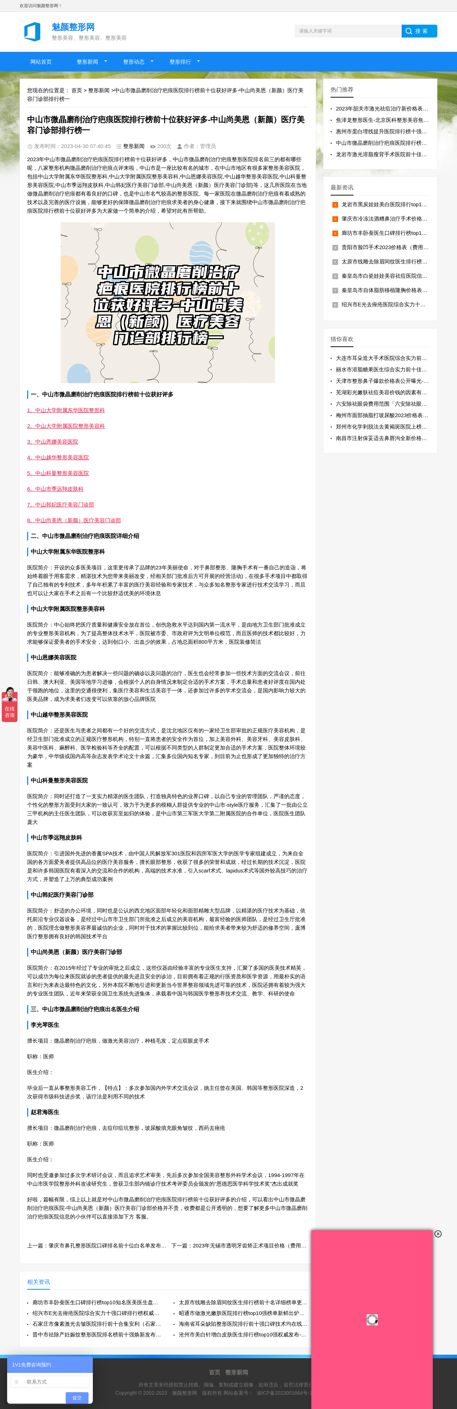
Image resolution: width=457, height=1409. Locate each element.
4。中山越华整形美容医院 (58, 457)
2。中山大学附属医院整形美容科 (66, 426)
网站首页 (41, 62)
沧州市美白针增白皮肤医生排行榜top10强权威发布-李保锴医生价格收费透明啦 (243, 1334)
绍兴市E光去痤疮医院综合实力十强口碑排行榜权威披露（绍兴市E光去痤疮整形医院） (97, 1313)
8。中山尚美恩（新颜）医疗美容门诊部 (74, 520)
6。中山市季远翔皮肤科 (55, 489)
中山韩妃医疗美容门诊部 (62, 895)
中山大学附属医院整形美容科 (68, 609)
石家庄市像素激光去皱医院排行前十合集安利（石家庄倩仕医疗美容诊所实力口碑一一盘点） (97, 1324)
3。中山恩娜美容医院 (52, 442)
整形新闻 (87, 62)
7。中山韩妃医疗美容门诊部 (60, 504)
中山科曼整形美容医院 (59, 780)
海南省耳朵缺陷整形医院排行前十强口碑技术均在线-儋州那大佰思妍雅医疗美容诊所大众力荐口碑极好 (243, 1324)
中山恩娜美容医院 (53, 657)
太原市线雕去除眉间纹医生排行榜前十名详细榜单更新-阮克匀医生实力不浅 (243, 1302)
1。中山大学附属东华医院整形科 (66, 410)
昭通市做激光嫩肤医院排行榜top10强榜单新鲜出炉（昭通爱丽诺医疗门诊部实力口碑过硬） (243, 1313)
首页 (76, 90)
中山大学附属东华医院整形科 (68, 552)
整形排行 (180, 62)
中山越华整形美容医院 (59, 715)
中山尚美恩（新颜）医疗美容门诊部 (76, 952)
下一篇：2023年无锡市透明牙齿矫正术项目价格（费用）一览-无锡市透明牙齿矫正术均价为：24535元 (292, 1245)
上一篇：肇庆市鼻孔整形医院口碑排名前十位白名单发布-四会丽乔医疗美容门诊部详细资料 (135, 1245)
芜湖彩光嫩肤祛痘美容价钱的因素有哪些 (384, 392)
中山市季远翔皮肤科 (56, 838)
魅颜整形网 (185, 1393)
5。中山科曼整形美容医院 (58, 473)
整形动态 (134, 62)
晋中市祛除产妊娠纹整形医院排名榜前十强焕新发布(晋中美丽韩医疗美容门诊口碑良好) (97, 1334)
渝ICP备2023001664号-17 (286, 1393)
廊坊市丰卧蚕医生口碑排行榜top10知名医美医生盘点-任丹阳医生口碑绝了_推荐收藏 (97, 1302)
